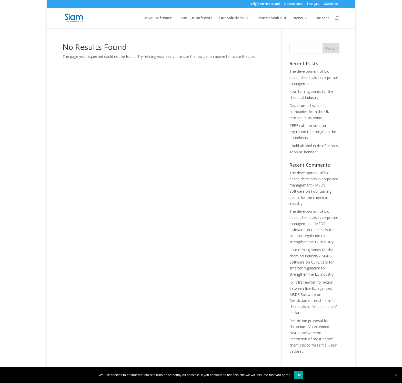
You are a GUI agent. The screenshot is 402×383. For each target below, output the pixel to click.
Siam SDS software (195, 18)
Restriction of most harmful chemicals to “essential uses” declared (313, 306)
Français (313, 4)
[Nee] (395, 375)
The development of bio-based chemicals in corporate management (313, 77)
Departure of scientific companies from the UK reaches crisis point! (309, 111)
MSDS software (158, 18)
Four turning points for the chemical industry (310, 197)
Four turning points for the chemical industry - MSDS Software (311, 256)
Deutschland (293, 4)
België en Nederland (265, 4)
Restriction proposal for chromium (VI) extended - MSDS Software (310, 326)
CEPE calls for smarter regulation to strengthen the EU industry (312, 131)
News (298, 18)
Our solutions (231, 18)
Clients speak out (271, 18)
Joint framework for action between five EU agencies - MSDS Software (311, 288)
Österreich (331, 4)
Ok (298, 375)
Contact (322, 18)
